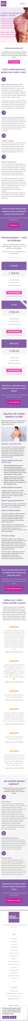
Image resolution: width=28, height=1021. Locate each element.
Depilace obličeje (14, 947)
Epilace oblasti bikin (14, 970)
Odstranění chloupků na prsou (14, 964)
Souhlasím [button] (6, 1017)
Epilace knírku (14, 967)
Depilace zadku (14, 941)
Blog (14, 981)
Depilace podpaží (14, 956)
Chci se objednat (14, 402)
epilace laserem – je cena (20, 246)
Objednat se (14, 225)
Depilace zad (14, 958)
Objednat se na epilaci (14, 900)
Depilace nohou (14, 944)
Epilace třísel (14, 978)
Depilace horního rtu (14, 950)
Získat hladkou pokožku (14, 588)
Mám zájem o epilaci (14, 292)
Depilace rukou (14, 938)
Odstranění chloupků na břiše (14, 961)
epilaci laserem (13, 34)
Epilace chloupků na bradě (14, 975)
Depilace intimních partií (14, 953)
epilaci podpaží (22, 529)
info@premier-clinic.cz (14, 998)
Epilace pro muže (14, 973)
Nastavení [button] (13, 1017)
